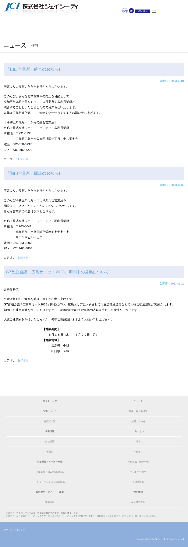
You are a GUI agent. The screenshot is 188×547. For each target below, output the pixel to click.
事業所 (49, 451)
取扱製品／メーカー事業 (50, 461)
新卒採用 (49, 502)
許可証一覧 (50, 421)
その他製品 (138, 482)
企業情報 (49, 431)
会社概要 (49, 441)
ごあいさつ (138, 431)
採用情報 (138, 492)
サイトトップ (50, 401)
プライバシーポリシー (14, 530)
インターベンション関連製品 (50, 482)
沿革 (138, 441)
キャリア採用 (138, 502)
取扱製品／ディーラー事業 (50, 492)
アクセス (138, 451)
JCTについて (50, 411)
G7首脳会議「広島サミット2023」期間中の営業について (57, 272)
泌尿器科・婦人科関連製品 (50, 472)
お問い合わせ (138, 421)
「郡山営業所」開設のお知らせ (34, 173)
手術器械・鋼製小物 (138, 461)
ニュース (138, 401)
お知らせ (23, 159)
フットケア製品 (138, 472)
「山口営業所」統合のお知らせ (34, 69)
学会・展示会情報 (138, 411)
